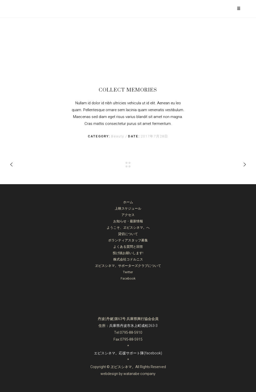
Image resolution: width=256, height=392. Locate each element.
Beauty (118, 136)
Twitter (128, 272)
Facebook (128, 278)
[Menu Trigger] (238, 8)
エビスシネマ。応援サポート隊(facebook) (128, 353)
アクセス (128, 214)
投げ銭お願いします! (128, 253)
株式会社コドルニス (128, 259)
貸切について (128, 233)
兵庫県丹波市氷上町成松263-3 (133, 325)
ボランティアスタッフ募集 (128, 240)
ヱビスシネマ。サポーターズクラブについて (128, 265)
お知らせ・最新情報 (128, 221)
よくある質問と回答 (128, 246)
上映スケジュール (128, 208)
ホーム (128, 202)
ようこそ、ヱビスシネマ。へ (128, 227)
